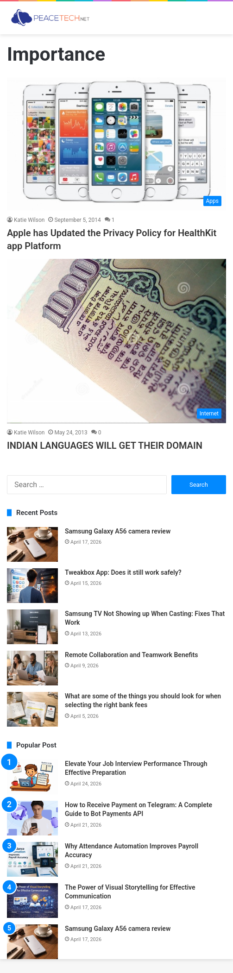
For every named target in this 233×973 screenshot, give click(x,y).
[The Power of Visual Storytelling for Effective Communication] (32, 900)
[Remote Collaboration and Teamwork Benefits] (32, 668)
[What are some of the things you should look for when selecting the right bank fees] (32, 709)
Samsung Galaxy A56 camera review (117, 531)
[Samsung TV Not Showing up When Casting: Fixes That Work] (32, 626)
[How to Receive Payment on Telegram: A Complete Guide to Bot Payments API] (32, 818)
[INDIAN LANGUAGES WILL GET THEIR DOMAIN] (116, 341)
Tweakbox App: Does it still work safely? (123, 572)
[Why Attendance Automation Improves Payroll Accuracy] (32, 859)
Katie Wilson (29, 220)
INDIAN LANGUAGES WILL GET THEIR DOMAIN (104, 445)
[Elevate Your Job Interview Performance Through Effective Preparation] (32, 777)
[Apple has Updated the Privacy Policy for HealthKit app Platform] (116, 144)
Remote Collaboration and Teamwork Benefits (131, 655)
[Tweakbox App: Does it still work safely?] (32, 585)
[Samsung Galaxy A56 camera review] (32, 544)
